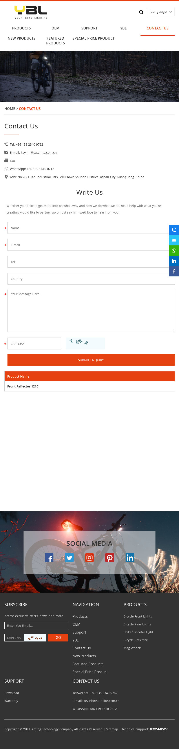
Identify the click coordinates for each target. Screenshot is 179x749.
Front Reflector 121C (22, 386)
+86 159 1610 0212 (40, 169)
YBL (123, 28)
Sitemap (112, 729)
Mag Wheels (133, 648)
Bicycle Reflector (136, 640)
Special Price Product (90, 38)
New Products (21, 38)
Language (159, 11)
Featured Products (55, 41)
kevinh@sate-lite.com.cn (39, 152)
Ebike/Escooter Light (138, 632)
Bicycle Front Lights (138, 616)
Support (89, 28)
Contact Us (157, 28)
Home (9, 108)
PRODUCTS (135, 604)
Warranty (11, 701)
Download (11, 693)
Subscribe (15, 604)
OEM (55, 28)
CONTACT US (86, 681)
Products (21, 28)
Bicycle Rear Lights (137, 624)
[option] (89, 76)
